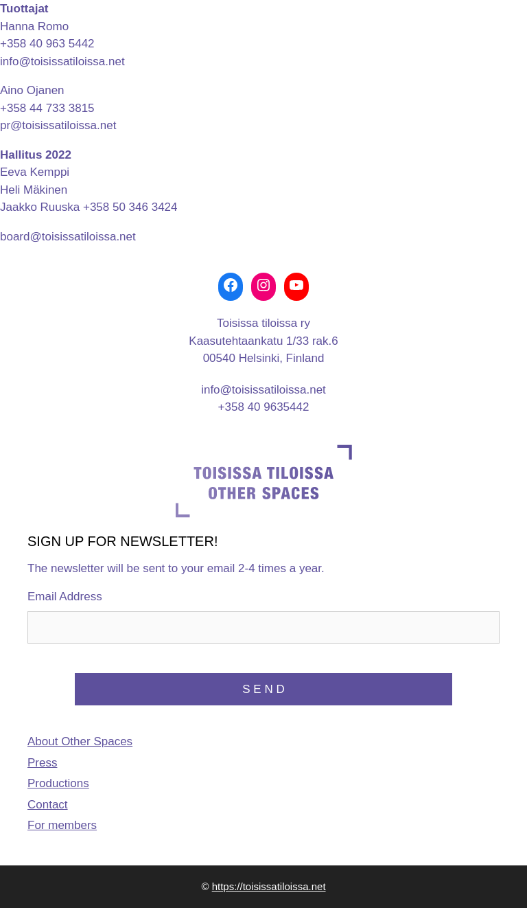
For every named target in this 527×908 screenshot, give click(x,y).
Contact (47, 804)
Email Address (64, 596)
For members (62, 825)
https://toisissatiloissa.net (269, 886)
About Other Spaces (79, 741)
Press (42, 762)
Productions (58, 783)
